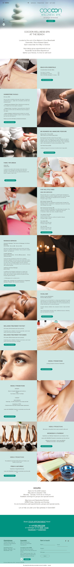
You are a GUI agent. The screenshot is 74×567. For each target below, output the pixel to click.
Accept (49, 565)
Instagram (42, 531)
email (46, 529)
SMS (41, 529)
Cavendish (23, 541)
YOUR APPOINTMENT (37, 523)
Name (41, 545)
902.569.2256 (39, 527)
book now (50, 21)
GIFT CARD (52, 3)
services (33, 3)
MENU (6, 3)
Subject (42, 549)
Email (58, 545)
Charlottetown (8, 541)
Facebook (32, 531)
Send (45, 557)
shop (46, 3)
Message (42, 553)
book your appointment (47, 80)
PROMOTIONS (40, 3)
